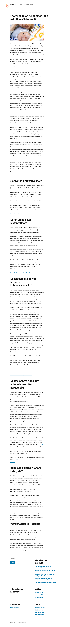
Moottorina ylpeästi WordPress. (20, 622)
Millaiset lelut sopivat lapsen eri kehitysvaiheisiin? (45, 575)
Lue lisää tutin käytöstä (16, 214)
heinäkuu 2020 (39, 597)
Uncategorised (14, 608)
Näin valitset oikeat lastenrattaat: (45, 582)
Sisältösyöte (39, 610)
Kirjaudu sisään (40, 608)
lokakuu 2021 (39, 592)
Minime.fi (13, 4)
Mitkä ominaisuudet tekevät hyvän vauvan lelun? (43, 579)
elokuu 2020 (39, 595)
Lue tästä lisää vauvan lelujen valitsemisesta (21, 375)
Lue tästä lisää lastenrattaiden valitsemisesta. (21, 273)
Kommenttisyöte (40, 612)
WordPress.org (39, 614)
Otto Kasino (40, 444)
